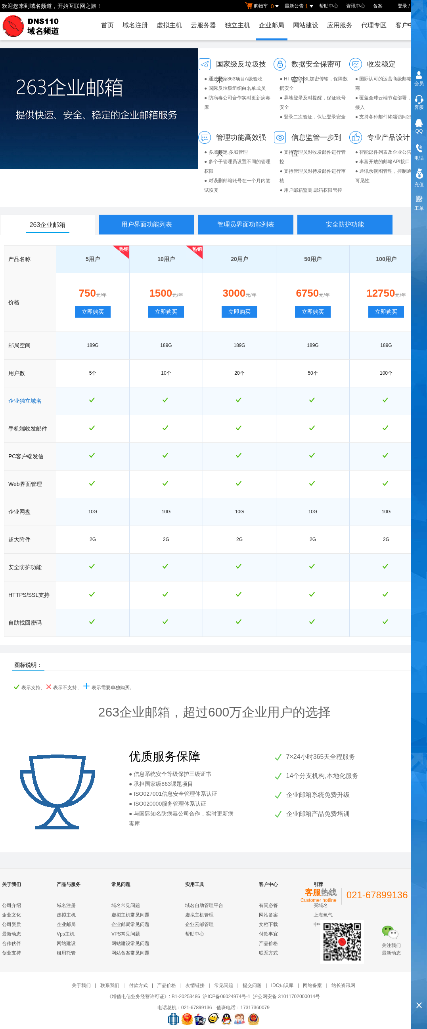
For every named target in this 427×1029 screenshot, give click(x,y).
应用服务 (339, 25)
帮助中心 (328, 6)
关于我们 (81, 985)
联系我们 (109, 985)
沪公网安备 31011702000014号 (286, 996)
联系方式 (268, 953)
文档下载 (268, 924)
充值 (419, 184)
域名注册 (135, 25)
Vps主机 (66, 934)
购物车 (263, 6)
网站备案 (268, 915)
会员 (419, 83)
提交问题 (252, 985)
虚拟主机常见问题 (130, 915)
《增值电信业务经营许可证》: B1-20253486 (153, 996)
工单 (419, 208)
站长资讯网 (343, 985)
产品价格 (268, 943)
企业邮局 (271, 25)
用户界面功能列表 (146, 224)
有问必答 (268, 905)
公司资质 (11, 924)
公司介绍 (11, 905)
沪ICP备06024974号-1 (226, 996)
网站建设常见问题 (130, 943)
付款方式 (138, 985)
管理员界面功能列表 (245, 224)
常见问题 (223, 985)
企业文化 (11, 915)
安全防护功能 (345, 224)
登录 (402, 6)
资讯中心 (355, 6)
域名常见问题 (125, 905)
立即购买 (93, 312)
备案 (378, 6)
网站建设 (305, 25)
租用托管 (66, 953)
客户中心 (408, 25)
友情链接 (195, 985)
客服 (419, 107)
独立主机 (237, 25)
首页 (107, 25)
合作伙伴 (11, 943)
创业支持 (11, 953)
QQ (419, 131)
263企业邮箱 (48, 224)
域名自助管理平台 (204, 905)
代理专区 (374, 25)
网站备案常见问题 (130, 953)
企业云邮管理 (199, 924)
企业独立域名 (25, 401)
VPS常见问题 (125, 934)
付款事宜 (268, 934)
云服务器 (203, 25)
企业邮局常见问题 (130, 924)
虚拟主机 (169, 25)
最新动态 (11, 934)
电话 (419, 158)
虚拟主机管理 (199, 915)
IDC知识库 (282, 985)
